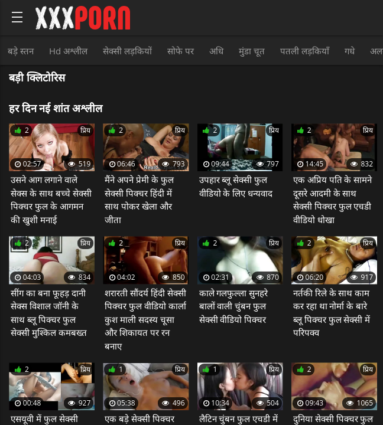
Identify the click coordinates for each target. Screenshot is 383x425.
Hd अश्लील (68, 51)
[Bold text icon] (17, 17)
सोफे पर (180, 51)
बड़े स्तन (21, 51)
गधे (350, 51)
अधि (216, 51)
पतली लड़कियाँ (304, 51)
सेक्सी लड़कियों (127, 51)
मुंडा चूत (252, 51)
